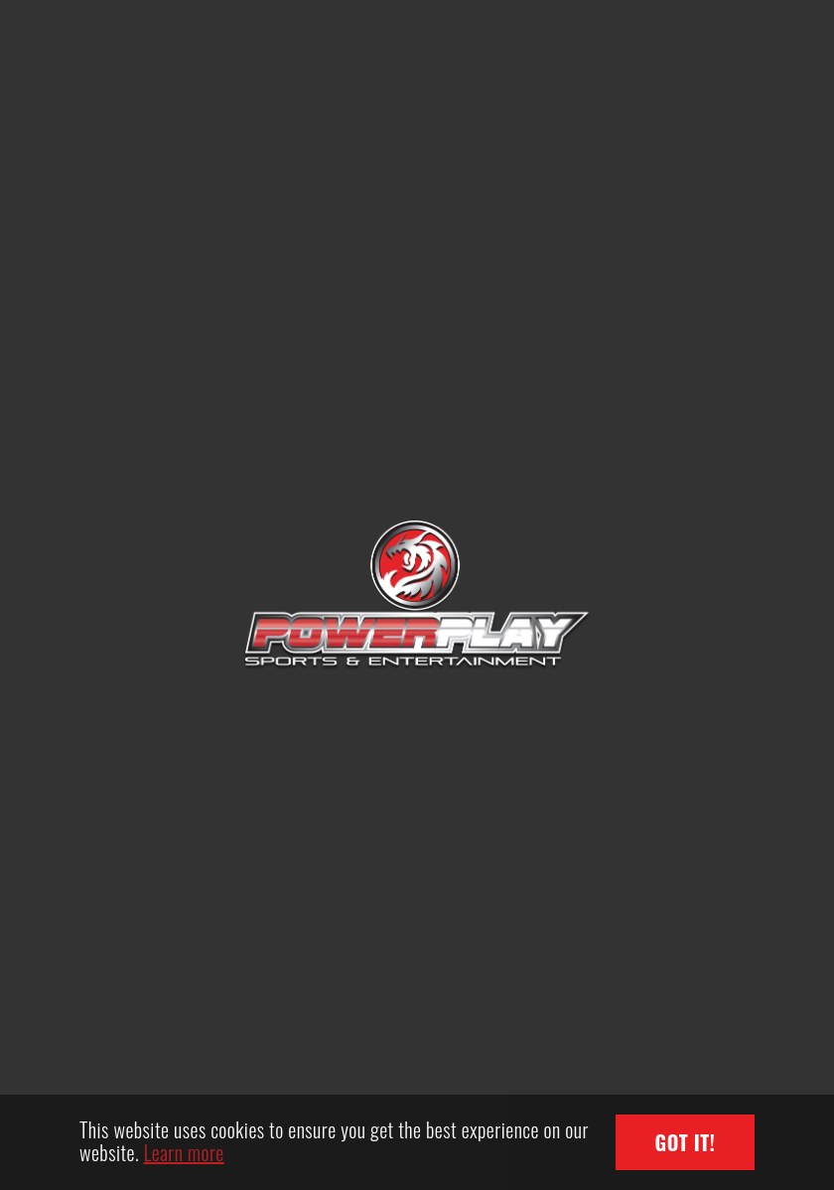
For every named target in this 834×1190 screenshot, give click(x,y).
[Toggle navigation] (724, 50)
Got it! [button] (685, 1142)
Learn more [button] (184, 1152)
